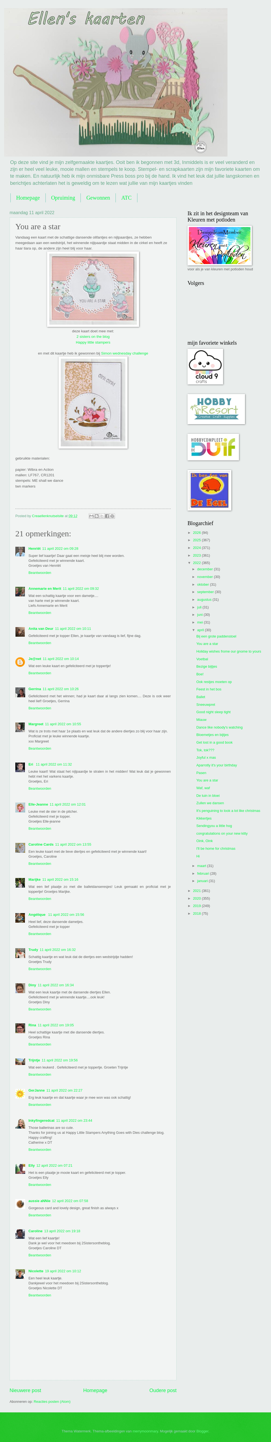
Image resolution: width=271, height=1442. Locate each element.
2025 (197, 540)
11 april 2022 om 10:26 (61, 689)
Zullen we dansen (210, 803)
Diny (32, 985)
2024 (197, 548)
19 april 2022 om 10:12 (63, 1271)
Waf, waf (203, 788)
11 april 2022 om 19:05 (56, 1025)
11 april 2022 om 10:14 (61, 659)
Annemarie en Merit (44, 589)
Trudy (33, 950)
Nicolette (35, 1271)
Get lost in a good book (214, 742)
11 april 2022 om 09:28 (60, 548)
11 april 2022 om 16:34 (56, 985)
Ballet (200, 697)
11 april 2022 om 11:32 (54, 764)
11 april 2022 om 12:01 (68, 804)
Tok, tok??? (205, 750)
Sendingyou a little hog (214, 826)
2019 (197, 906)
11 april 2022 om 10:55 (63, 724)
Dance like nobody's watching (219, 727)
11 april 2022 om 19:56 (60, 1060)
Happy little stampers (93, 342)
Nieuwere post (25, 1390)
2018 (197, 913)
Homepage (28, 198)
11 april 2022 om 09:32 (81, 589)
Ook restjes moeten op (214, 682)
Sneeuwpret (205, 704)
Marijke (34, 879)
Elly (31, 1165)
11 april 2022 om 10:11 (73, 629)
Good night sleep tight (213, 712)
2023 (197, 555)
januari (203, 881)
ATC (126, 198)
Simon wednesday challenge (124, 353)
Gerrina (34, 689)
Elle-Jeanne (38, 804)
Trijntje (34, 1060)
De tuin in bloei (208, 796)
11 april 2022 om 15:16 (60, 879)
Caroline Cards (41, 844)
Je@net (34, 659)
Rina (32, 1025)
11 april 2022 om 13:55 (73, 844)
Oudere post (163, 1390)
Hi (198, 856)
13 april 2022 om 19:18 (62, 1231)
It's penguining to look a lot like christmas (228, 811)
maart (202, 866)
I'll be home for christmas (215, 848)
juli (199, 607)
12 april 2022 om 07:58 (70, 1201)
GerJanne (36, 1090)
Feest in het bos (208, 689)
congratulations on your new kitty (222, 833)
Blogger (202, 1431)
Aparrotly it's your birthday (216, 765)
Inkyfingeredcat (41, 1120)
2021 (197, 891)
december (205, 569)
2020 (197, 898)
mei (200, 622)
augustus (204, 599)
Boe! (200, 674)
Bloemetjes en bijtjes (212, 735)
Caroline (35, 1231)
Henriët (34, 548)
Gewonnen (98, 198)
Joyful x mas (206, 757)
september (206, 592)
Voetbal (202, 659)
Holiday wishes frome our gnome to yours (228, 651)
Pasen (201, 773)
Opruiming (63, 198)
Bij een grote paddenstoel (216, 636)
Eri (31, 764)
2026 (197, 533)
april (201, 630)
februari (203, 873)
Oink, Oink (204, 841)
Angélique (37, 915)
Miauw (201, 720)
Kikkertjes (204, 818)
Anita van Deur (40, 629)
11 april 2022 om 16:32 (58, 950)
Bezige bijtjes (206, 666)
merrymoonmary (145, 1431)
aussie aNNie (39, 1201)
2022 (197, 563)
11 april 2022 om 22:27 (64, 1090)
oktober (203, 584)
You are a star (207, 644)
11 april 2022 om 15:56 (66, 915)
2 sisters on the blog (93, 337)
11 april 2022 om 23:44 (74, 1120)
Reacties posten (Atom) (52, 1401)
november (205, 577)
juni (200, 615)
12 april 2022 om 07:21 (54, 1165)
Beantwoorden (39, 573)
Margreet (35, 724)
